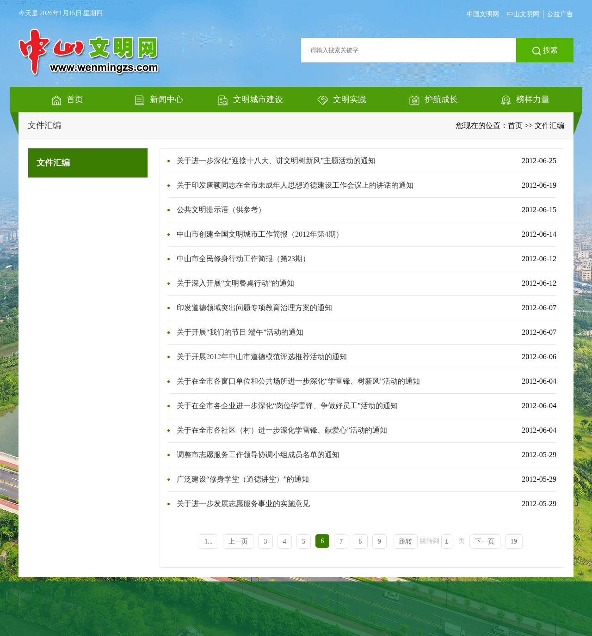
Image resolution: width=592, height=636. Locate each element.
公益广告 (560, 14)
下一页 (484, 541)
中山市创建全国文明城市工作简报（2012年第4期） (260, 234)
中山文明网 (523, 14)
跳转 (405, 541)
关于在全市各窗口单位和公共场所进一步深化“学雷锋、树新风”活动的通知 (298, 381)
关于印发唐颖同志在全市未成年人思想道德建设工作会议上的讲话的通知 (295, 185)
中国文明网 (483, 14)
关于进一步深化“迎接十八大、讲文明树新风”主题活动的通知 (276, 161)
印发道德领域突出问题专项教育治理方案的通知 (254, 308)
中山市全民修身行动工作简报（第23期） (243, 259)
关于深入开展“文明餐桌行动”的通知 (235, 283)
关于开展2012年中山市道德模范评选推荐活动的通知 (262, 357)
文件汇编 (44, 125)
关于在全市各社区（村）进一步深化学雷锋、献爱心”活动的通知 (282, 430)
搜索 (545, 50)
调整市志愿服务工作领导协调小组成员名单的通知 (258, 455)
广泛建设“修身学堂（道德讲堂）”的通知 (243, 479)
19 (514, 541)
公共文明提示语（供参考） (221, 210)
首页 (515, 125)
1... (208, 541)
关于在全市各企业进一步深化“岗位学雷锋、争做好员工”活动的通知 (287, 406)
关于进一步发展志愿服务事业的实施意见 (243, 504)
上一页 (238, 541)
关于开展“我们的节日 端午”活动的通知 (240, 332)
